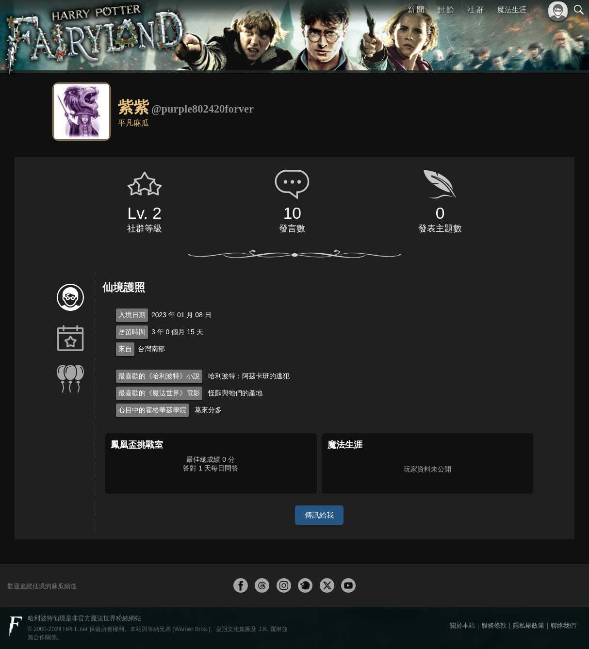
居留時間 (132, 332)
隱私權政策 (528, 625)
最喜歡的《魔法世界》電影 (159, 393)
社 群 (475, 9)
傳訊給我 (319, 515)
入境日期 (132, 315)
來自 (125, 349)
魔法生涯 (511, 9)
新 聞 (416, 9)
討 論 (446, 9)
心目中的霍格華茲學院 (152, 410)
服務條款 (494, 625)
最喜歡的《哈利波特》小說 (159, 376)
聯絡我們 (563, 625)
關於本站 (462, 625)
